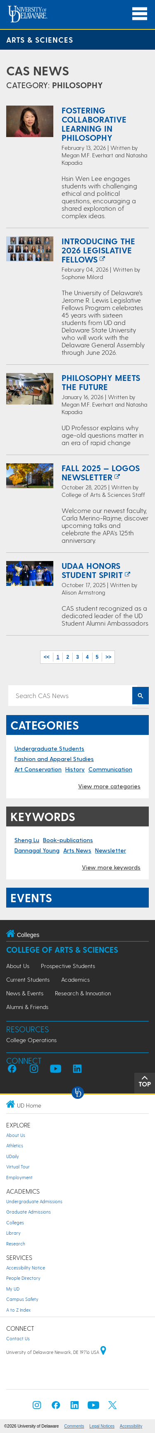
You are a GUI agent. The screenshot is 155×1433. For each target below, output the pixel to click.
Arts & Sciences (39, 39)
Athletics (14, 1145)
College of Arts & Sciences (62, 949)
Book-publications (68, 839)
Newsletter (110, 850)
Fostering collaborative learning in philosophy (94, 123)
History (75, 769)
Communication (110, 769)
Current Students (28, 979)
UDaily (12, 1156)
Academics (75, 979)
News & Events (24, 993)
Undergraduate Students (49, 748)
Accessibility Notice (25, 1267)
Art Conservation (38, 769)
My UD (12, 1288)
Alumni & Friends (27, 1006)
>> (108, 657)
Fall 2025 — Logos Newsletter (101, 472)
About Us (17, 965)
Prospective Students (68, 965)
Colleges (15, 1222)
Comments (74, 1426)
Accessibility (131, 1426)
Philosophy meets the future (101, 382)
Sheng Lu (26, 839)
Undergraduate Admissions (34, 1201)
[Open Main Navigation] (139, 13)
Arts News (77, 850)
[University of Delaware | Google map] (103, 1352)
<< (47, 657)
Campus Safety (22, 1299)
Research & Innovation (83, 993)
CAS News (37, 70)
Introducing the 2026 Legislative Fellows (98, 250)
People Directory (23, 1278)
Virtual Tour (18, 1166)
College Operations (31, 1039)
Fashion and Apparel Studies (54, 758)
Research (15, 1243)
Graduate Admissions (28, 1211)
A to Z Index (18, 1310)
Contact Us (18, 1338)
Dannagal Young (37, 850)
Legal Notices (101, 1426)
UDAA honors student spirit (92, 570)
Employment (19, 1177)
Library (13, 1233)
